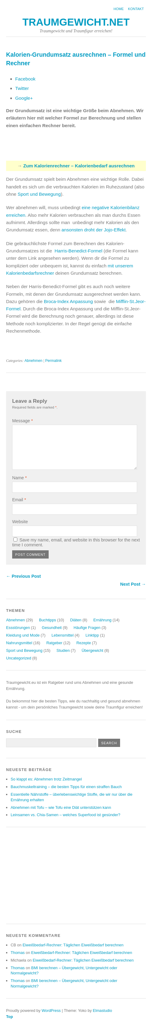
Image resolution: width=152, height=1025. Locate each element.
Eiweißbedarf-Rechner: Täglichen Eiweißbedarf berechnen (72, 945)
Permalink (53, 361)
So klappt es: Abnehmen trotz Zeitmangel (46, 779)
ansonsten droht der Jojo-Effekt (93, 229)
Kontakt (136, 9)
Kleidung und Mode (23, 635)
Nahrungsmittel (19, 643)
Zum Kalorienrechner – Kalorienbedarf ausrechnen (79, 165)
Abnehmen (33, 361)
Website (20, 521)
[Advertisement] (77, 148)
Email (19, 499)
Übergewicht (92, 650)
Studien (63, 650)
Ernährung (102, 620)
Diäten (75, 620)
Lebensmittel (62, 635)
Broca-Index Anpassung (68, 301)
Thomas (18, 952)
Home (118, 9)
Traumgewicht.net (76, 22)
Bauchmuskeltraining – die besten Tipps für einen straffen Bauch (66, 786)
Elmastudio (102, 1010)
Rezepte (83, 643)
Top (9, 1016)
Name (19, 477)
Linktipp (92, 635)
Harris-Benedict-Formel (78, 250)
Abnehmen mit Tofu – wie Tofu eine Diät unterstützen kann (61, 807)
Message (22, 420)
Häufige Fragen (87, 627)
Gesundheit (51, 627)
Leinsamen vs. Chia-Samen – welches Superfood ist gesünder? (65, 814)
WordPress (51, 1010)
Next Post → (133, 584)
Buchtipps (47, 620)
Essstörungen (18, 627)
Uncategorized (18, 658)
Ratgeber (54, 643)
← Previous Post (23, 576)
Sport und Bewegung (39, 194)
